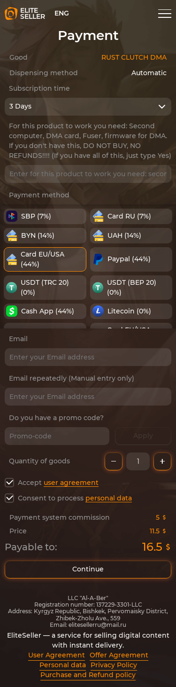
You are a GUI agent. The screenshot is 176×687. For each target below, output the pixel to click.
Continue (88, 569)
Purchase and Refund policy (88, 675)
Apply (143, 436)
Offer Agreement (119, 655)
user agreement (71, 482)
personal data (108, 498)
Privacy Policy (114, 665)
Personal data (62, 665)
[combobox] (88, 107)
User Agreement (56, 655)
